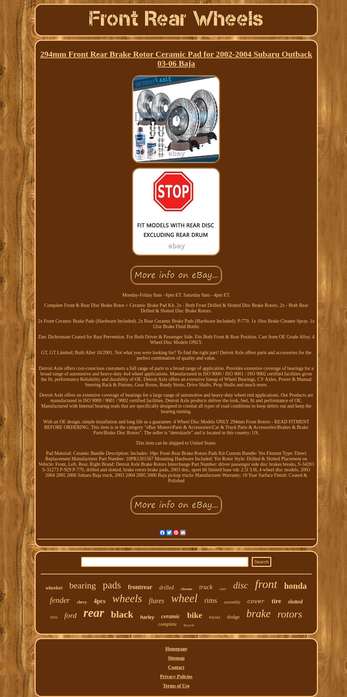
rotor (223, 589)
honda (295, 585)
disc (240, 585)
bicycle (189, 625)
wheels (127, 598)
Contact (176, 667)
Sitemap (176, 658)
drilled (166, 587)
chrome (186, 589)
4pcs (100, 601)
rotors (289, 614)
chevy (82, 602)
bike (194, 615)
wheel (184, 598)
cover (256, 601)
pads (112, 585)
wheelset (54, 587)
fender (60, 600)
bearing (82, 585)
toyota (214, 617)
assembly (232, 602)
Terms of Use (176, 685)
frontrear (140, 587)
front (266, 584)
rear (94, 613)
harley (147, 617)
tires (54, 617)
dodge (233, 617)
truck (206, 586)
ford (70, 615)
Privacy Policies (176, 676)
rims (211, 600)
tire (276, 601)
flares (156, 601)
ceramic (170, 616)
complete (167, 624)
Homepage (176, 648)
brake (258, 614)
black (122, 614)
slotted (295, 602)
